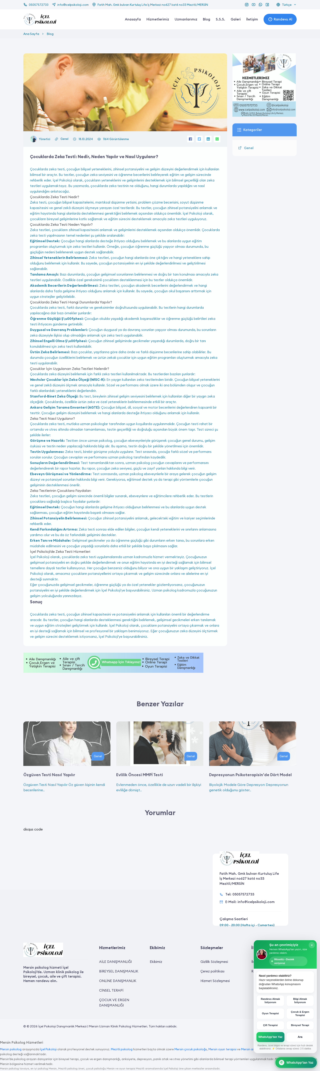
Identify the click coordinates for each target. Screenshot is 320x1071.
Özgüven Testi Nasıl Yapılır (49, 792)
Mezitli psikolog (121, 1049)
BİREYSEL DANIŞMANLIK (118, 971)
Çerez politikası (212, 971)
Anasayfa (133, 19)
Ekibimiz (156, 962)
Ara (299, 1037)
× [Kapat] (311, 948)
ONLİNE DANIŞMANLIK (117, 981)
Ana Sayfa (31, 34)
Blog (206, 19)
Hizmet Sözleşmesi (215, 981)
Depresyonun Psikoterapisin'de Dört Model (250, 792)
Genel (64, 156)
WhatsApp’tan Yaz (270, 1037)
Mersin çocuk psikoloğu (190, 1049)
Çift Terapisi (271, 1026)
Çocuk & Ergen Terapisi (299, 1014)
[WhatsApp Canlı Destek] (296, 1062)
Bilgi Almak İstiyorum (299, 1002)
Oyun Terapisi (271, 1014)
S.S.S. (220, 19)
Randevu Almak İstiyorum (271, 1002)
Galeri (236, 19)
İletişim (252, 19)
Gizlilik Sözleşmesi (214, 962)
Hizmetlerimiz (157, 19)
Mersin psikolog (11, 1049)
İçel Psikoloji (48, 1049)
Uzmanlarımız (186, 19)
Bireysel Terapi (299, 1026)
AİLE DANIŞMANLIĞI (115, 962)
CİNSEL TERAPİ (111, 990)
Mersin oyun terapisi (222, 1049)
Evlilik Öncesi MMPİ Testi (139, 792)
